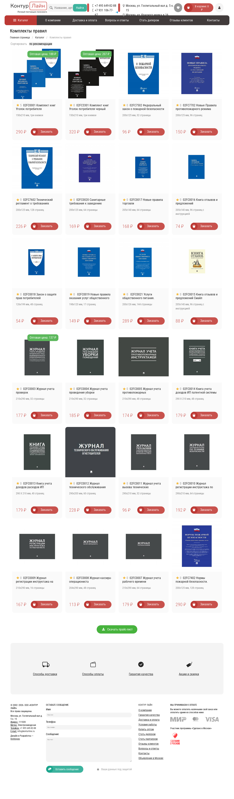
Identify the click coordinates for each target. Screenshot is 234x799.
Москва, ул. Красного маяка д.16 (147, 15)
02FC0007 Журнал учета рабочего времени (141, 579)
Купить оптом (146, 729)
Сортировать (19, 44)
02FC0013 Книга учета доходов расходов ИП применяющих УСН (34, 487)
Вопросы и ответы (117, 20)
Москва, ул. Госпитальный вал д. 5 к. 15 (150, 8)
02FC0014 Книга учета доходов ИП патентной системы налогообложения (196, 392)
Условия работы (147, 724)
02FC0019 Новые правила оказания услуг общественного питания (89, 298)
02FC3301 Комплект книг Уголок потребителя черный (89, 107)
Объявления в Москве (150, 758)
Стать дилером (149, 20)
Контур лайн (145, 705)
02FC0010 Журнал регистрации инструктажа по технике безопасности (194, 487)
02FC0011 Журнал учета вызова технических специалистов (141, 487)
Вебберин (15, 739)
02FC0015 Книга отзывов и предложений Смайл (197, 296)
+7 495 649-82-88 (105, 5)
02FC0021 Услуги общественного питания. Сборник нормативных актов (141, 298)
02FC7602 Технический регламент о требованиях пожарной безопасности (34, 203)
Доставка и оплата (85, 20)
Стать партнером (148, 738)
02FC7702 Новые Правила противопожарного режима (196, 107)
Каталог (20, 20)
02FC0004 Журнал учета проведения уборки (88, 390)
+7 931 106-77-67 (106, 12)
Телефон (51, 727)
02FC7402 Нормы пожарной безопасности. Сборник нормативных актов (194, 581)
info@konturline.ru (26, 731)
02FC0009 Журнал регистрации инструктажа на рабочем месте (34, 581)
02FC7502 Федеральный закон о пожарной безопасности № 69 (143, 108)
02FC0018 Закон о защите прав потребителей (36, 296)
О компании (53, 20)
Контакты (213, 20)
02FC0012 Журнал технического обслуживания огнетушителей (87, 487)
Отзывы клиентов (181, 20)
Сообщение (52, 744)
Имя (48, 709)
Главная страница (20, 37)
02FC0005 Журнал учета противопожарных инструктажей (141, 392)
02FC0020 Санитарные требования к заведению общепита (87, 203)
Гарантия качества (149, 714)
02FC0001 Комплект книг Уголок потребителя (36, 107)
